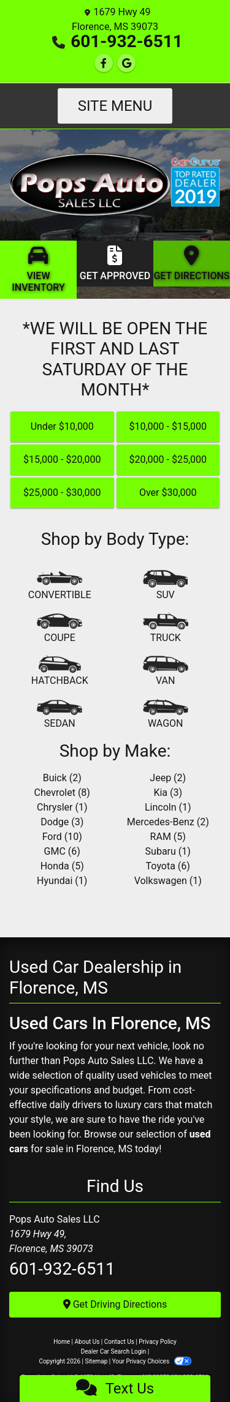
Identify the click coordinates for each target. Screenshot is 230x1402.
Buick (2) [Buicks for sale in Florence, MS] (62, 778)
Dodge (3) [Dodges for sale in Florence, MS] (61, 822)
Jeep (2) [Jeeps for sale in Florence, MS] (168, 778)
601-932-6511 (127, 41)
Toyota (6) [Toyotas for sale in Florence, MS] (168, 866)
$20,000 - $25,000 (168, 459)
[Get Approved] (115, 264)
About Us (87, 1341)
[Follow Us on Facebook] (103, 63)
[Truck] (165, 628)
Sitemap (96, 1361)
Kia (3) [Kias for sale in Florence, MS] (167, 792)
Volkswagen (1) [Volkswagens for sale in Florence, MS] (168, 881)
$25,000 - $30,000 (62, 492)
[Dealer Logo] (115, 184)
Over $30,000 (168, 492)
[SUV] (165, 585)
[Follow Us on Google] (126, 63)
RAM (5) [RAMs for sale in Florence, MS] (168, 836)
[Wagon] (165, 714)
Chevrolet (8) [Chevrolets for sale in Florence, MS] (62, 792)
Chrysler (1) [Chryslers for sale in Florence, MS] (62, 807)
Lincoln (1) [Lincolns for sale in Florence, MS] (168, 807)
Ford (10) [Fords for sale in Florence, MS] (62, 836)
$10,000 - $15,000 (168, 426)
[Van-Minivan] (165, 671)
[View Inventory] (38, 269)
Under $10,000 (62, 426)
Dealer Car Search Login (114, 1351)
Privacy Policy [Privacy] (158, 1341)
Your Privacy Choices (151, 1361)
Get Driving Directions (115, 1304)
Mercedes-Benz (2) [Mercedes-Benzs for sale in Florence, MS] (168, 822)
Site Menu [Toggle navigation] (115, 105)
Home (61, 1341)
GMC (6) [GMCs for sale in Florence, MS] (62, 851)
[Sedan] (59, 714)
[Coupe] (59, 628)
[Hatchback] (59, 671)
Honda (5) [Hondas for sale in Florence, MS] (62, 866)
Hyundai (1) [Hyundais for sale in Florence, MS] (62, 881)
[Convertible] (59, 585)
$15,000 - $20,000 (62, 459)
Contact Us (119, 1341)
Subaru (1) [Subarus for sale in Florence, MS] (168, 851)
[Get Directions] (191, 264)
